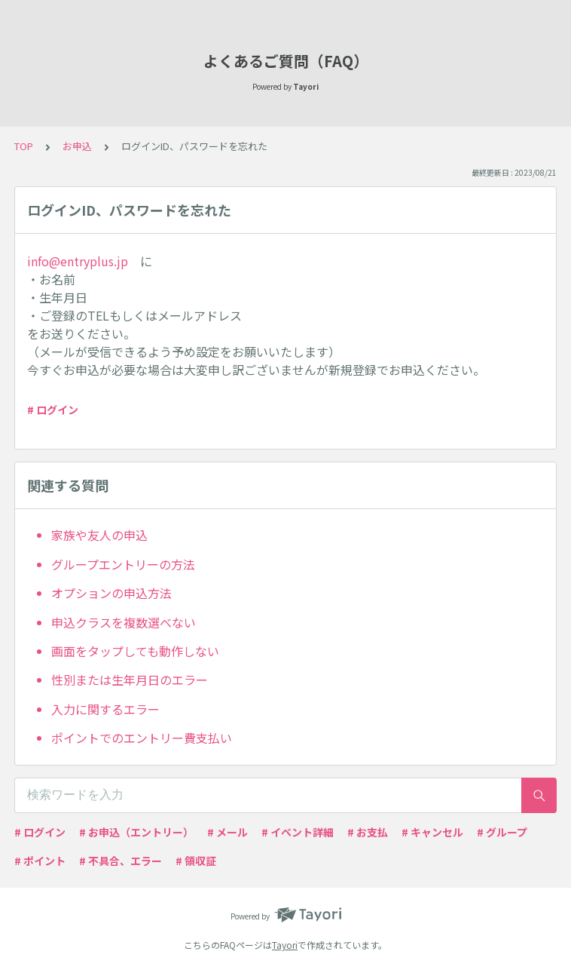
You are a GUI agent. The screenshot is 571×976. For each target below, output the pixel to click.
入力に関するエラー (105, 709)
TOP (23, 146)
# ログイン (52, 409)
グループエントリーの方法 (123, 564)
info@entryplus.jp (77, 261)
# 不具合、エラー (120, 860)
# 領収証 (196, 860)
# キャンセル (432, 831)
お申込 (77, 146)
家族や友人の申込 (99, 535)
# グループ (502, 831)
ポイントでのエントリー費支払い (141, 738)
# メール (227, 831)
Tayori (285, 944)
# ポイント (40, 860)
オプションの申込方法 (111, 593)
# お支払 (367, 831)
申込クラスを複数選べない (123, 622)
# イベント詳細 (297, 831)
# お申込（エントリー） (136, 831)
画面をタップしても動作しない (135, 651)
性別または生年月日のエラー (129, 680)
